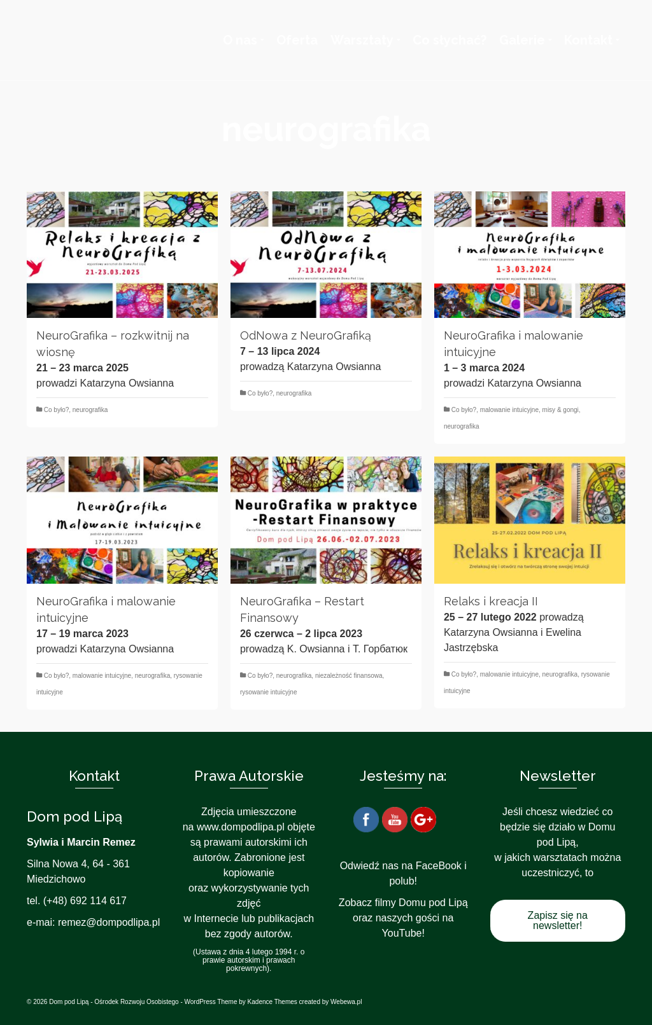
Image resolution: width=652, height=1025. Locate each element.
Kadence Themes (272, 1001)
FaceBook (439, 865)
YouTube (402, 933)
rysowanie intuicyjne (268, 692)
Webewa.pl (346, 1001)
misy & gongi (560, 409)
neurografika (90, 409)
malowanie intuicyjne (509, 409)
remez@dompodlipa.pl (109, 922)
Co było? (56, 409)
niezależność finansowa (349, 675)
